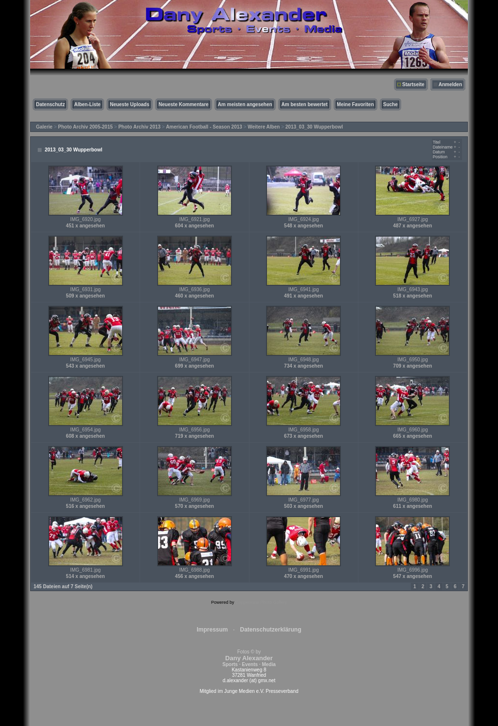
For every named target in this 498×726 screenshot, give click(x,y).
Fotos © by (248, 658)
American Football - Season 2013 (204, 127)
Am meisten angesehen (245, 104)
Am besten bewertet (305, 104)
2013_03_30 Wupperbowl (314, 127)
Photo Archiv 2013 (139, 127)
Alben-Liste (87, 104)
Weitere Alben (264, 127)
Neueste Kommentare (184, 104)
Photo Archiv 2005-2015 (85, 127)
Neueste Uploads (129, 104)
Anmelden (450, 84)
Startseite (413, 84)
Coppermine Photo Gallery (261, 602)
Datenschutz (50, 104)
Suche (390, 104)
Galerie (44, 127)
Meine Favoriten (355, 104)
